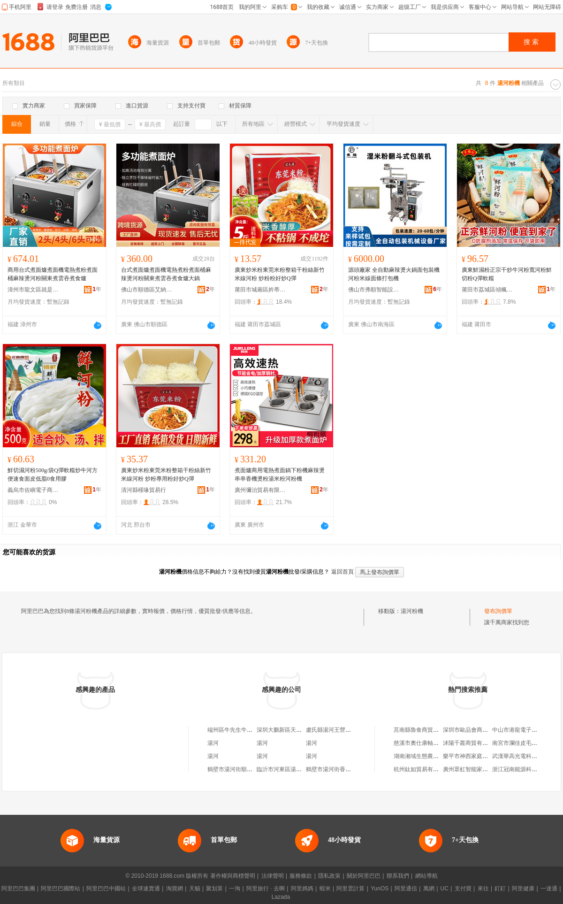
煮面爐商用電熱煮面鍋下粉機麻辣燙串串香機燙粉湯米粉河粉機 (280, 474)
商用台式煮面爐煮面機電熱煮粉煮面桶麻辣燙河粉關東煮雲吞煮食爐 (53, 274)
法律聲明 (272, 876)
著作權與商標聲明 (232, 876)
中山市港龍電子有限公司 (523, 730)
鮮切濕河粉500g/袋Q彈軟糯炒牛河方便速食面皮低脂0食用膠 (53, 474)
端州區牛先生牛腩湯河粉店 (241, 730)
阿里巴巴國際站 (60, 888)
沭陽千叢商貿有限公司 (471, 743)
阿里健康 (523, 888)
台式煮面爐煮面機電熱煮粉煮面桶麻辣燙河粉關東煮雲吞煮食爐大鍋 (166, 274)
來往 (483, 888)
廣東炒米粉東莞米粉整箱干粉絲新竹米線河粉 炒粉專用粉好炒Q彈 (166, 474)
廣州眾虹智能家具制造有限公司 (482, 769)
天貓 (194, 888)
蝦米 (325, 888)
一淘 (234, 888)
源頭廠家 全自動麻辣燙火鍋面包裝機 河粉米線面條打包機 (394, 274)
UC (445, 888)
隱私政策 (329, 876)
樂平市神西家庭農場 (468, 756)
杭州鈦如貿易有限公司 (422, 769)
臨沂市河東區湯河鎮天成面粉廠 (296, 769)
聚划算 (214, 888)
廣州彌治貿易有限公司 (260, 490)
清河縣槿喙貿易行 (143, 490)
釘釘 (500, 888)
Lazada (281, 897)
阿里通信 (406, 888)
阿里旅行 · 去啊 (265, 888)
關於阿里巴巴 (363, 876)
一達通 (548, 888)
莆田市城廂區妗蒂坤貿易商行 (260, 289)
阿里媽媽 (302, 888)
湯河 (213, 743)
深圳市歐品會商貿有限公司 (476, 730)
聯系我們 (398, 876)
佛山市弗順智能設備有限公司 (374, 289)
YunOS (379, 888)
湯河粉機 (412, 611)
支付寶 (463, 888)
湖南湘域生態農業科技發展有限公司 (439, 756)
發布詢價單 (498, 611)
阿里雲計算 (350, 888)
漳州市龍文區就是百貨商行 (33, 289)
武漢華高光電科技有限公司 (526, 756)
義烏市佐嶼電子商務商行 (33, 490)
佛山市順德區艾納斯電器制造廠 (147, 289)
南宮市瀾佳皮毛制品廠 (520, 743)
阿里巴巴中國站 (106, 888)
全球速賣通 (146, 888)
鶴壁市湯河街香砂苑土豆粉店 (342, 769)
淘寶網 (174, 888)
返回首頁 (342, 571)
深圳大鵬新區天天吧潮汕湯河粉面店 (302, 730)
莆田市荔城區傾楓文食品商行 (487, 289)
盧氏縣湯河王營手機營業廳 (339, 730)
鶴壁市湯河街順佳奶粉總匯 (241, 769)
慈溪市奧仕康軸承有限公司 (427, 743)
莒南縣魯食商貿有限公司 (425, 730)
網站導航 (426, 876)
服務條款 (300, 876)
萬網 (428, 888)
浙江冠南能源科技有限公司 (526, 769)
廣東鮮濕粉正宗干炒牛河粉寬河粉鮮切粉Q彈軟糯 (507, 274)
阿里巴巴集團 (18, 888)
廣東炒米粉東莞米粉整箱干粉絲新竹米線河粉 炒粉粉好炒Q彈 (280, 274)
